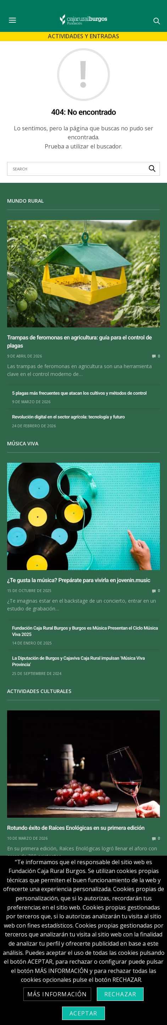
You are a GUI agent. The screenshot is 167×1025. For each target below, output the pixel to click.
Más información (57, 994)
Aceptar (83, 1013)
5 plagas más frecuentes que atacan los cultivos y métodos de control (79, 393)
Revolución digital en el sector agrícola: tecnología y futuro (68, 417)
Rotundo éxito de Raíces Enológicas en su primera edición (76, 827)
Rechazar (120, 994)
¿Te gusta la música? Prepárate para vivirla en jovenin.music (78, 580)
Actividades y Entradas (83, 36)
